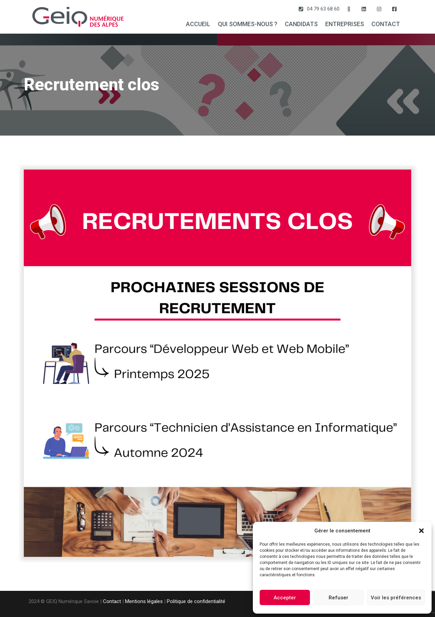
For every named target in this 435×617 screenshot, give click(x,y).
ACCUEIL (198, 24)
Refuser (338, 598)
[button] (421, 530)
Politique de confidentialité (196, 601)
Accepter (285, 598)
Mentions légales (144, 601)
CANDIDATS (301, 24)
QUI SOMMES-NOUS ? (247, 24)
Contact (112, 601)
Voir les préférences (396, 598)
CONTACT (385, 24)
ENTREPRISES (344, 24)
